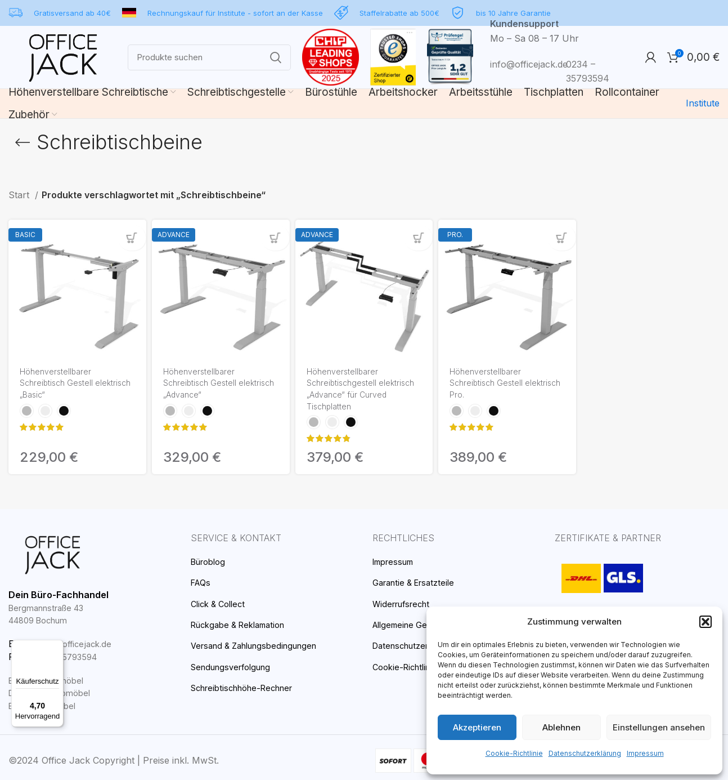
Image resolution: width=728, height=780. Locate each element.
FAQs (202, 582)
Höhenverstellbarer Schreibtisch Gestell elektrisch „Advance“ (204, 384)
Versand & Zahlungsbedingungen (257, 645)
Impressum (638, 753)
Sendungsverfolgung (232, 666)
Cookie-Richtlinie (519, 753)
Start (19, 195)
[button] (705, 632)
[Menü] (57, 646)
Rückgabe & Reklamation (242, 624)
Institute (704, 103)
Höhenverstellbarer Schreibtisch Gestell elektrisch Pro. (489, 384)
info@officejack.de (527, 64)
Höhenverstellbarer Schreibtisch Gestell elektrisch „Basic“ (59, 384)
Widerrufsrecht (401, 603)
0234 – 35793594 (64, 656)
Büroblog (209, 561)
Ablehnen (562, 727)
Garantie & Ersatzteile (416, 582)
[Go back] (22, 142)
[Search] (209, 57)
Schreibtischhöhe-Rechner (244, 687)
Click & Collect (220, 603)
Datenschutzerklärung (583, 753)
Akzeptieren (477, 727)
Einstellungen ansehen (659, 727)
